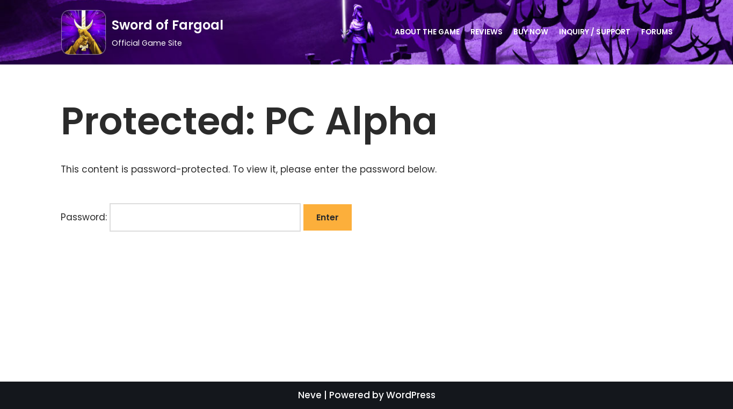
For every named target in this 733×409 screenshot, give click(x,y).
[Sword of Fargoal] (142, 32)
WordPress (411, 395)
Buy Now (530, 32)
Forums (657, 32)
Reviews (486, 32)
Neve (310, 395)
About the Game (427, 32)
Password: (181, 217)
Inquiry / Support (594, 32)
